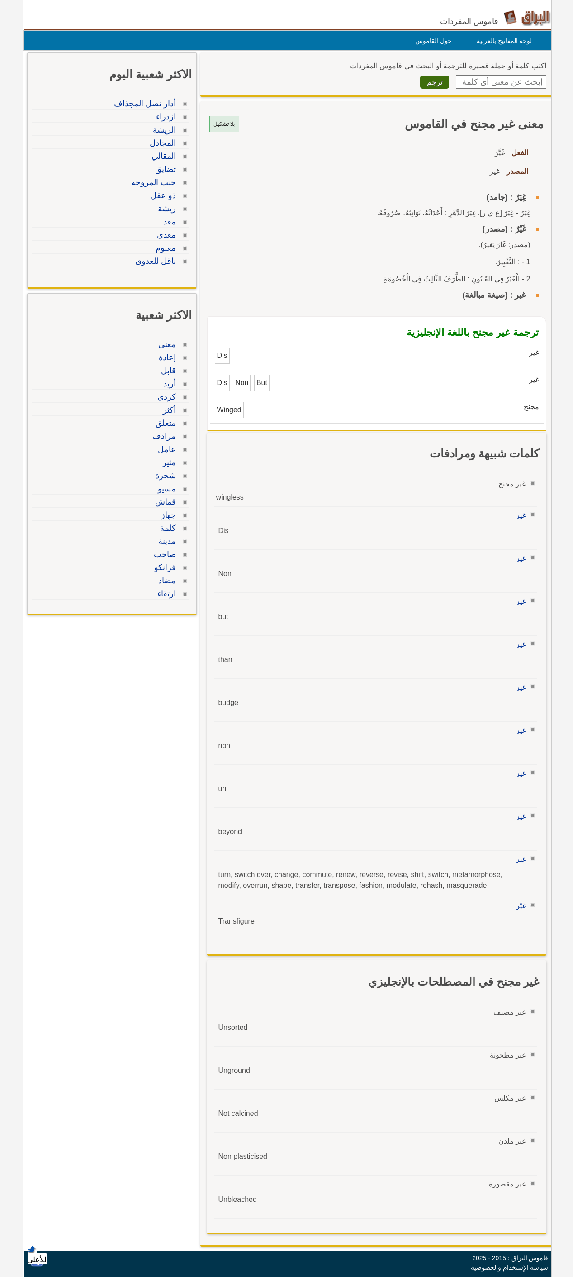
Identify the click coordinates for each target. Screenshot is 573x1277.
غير (519, 515)
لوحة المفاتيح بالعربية (502, 40)
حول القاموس (431, 40)
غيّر (519, 906)
